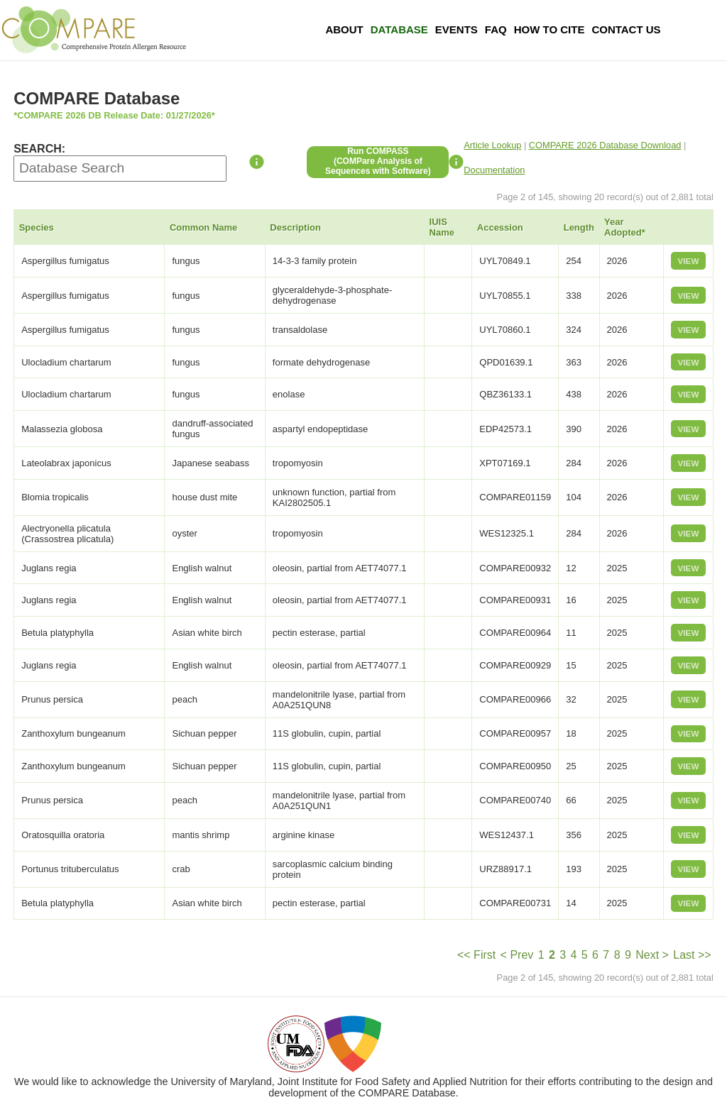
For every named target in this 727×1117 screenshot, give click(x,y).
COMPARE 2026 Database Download (605, 145)
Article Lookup (492, 145)
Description (295, 227)
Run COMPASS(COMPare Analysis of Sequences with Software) (378, 161)
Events (456, 29)
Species (36, 227)
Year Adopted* (624, 227)
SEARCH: (39, 149)
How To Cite (549, 29)
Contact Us (625, 29)
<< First (476, 955)
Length (579, 227)
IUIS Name (442, 227)
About (344, 29)
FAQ (496, 29)
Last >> (692, 955)
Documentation (494, 170)
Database (399, 29)
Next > (652, 955)
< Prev (517, 955)
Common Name (203, 227)
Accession (500, 227)
